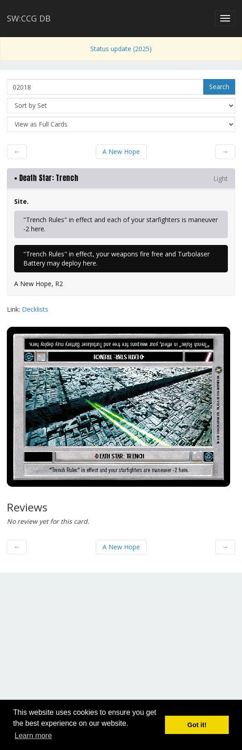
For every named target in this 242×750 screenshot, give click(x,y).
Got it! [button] (196, 725)
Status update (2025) (121, 48)
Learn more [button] (33, 735)
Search (219, 86)
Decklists (35, 309)
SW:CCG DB (29, 18)
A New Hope (121, 151)
